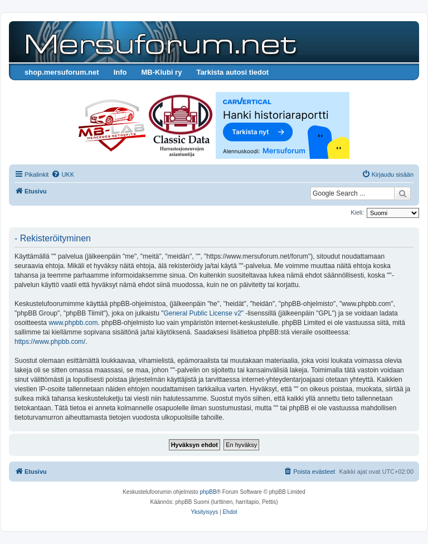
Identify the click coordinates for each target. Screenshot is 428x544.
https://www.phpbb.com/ (49, 342)
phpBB (208, 492)
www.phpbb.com (73, 323)
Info (120, 72)
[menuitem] (62, 174)
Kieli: (357, 212)
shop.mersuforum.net (62, 72)
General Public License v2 (202, 313)
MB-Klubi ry (161, 72)
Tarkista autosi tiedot (232, 72)
